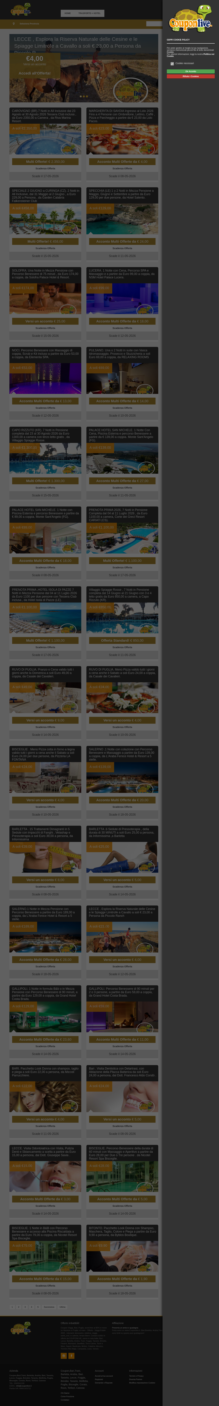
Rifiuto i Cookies (191, 76)
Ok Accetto (190, 71)
